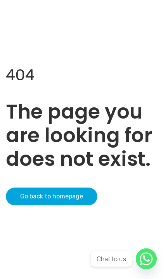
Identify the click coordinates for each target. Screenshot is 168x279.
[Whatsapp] (146, 258)
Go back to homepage (51, 196)
